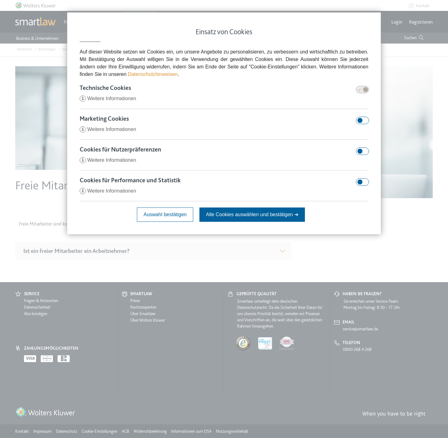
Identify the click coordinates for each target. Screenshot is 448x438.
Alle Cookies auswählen (252, 214)
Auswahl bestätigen (165, 214)
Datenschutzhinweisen (153, 74)
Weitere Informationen (108, 98)
